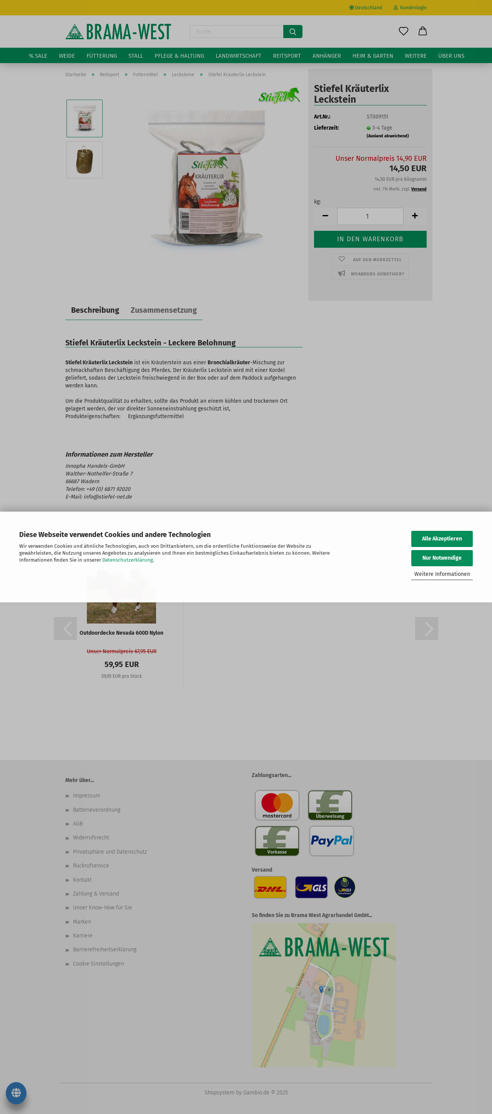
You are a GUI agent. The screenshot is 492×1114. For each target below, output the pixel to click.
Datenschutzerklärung (127, 560)
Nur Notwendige (442, 558)
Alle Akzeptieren (442, 538)
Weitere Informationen (442, 574)
